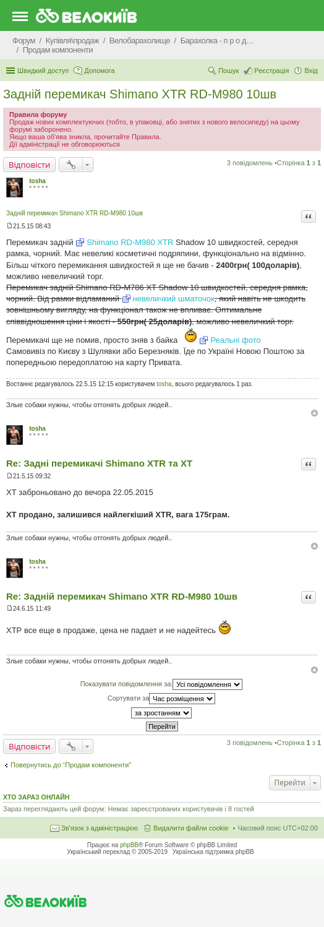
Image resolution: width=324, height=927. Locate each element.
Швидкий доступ (43, 70)
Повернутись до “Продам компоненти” (71, 765)
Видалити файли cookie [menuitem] (191, 828)
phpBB (129, 845)
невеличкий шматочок (174, 298)
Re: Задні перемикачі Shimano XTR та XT (99, 463)
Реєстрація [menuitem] (271, 70)
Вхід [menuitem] (311, 70)
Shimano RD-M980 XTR (130, 242)
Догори (314, 413)
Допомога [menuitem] (99, 70)
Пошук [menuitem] (228, 70)
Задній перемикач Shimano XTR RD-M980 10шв (139, 94)
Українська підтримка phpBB (213, 851)
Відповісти (29, 164)
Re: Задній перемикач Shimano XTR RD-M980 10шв (121, 596)
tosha (37, 181)
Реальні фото (235, 340)
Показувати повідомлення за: (161, 684)
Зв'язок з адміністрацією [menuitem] (99, 828)
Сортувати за (162, 698)
